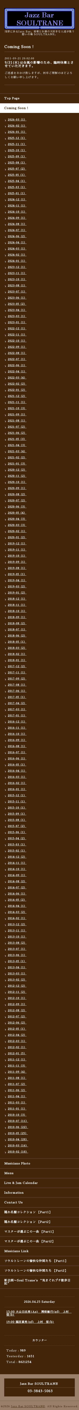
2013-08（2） (17, 943)
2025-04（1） (17, 181)
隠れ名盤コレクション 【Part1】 (28, 1212)
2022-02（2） (17, 384)
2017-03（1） (17, 709)
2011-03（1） (17, 1102)
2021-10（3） (17, 408)
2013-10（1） (17, 936)
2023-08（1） (17, 285)
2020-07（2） (17, 500)
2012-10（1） (17, 998)
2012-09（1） (17, 1004)
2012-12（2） (17, 986)
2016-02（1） (17, 783)
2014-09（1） (17, 875)
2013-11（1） (17, 930)
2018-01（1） (17, 660)
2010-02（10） (18, 1151)
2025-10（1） (17, 150)
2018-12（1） (17, 599)
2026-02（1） (17, 126)
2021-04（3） (17, 445)
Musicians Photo (17, 1163)
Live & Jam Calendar (21, 1182)
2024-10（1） (17, 212)
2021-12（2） (17, 396)
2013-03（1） (17, 973)
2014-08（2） (17, 881)
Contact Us (13, 1202)
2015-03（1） (17, 844)
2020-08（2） (17, 494)
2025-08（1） (17, 162)
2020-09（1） (17, 488)
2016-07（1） (17, 752)
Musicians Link (16, 1251)
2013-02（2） (17, 979)
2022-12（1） (17, 328)
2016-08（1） (17, 746)
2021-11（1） (17, 402)
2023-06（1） (17, 298)
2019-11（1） (17, 549)
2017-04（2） (17, 703)
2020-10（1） (17, 482)
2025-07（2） (17, 169)
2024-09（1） (17, 218)
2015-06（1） (17, 832)
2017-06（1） (17, 691)
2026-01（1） (17, 132)
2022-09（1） (17, 347)
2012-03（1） (17, 1041)
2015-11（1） (17, 801)
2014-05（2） (17, 900)
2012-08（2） (17, 1010)
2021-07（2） (17, 427)
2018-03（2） (17, 648)
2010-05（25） (18, 1133)
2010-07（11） (18, 1121)
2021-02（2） (17, 457)
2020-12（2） (17, 470)
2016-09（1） (17, 740)
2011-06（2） (17, 1090)
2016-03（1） (17, 777)
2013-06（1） (17, 955)
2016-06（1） (17, 758)
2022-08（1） (17, 353)
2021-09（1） (17, 414)
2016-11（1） (17, 728)
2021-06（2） (17, 433)
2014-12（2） (17, 857)
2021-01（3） (17, 463)
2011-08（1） (17, 1078)
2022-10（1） (17, 341)
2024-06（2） (17, 236)
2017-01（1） (17, 715)
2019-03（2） (17, 586)
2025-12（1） (17, 138)
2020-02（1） (17, 531)
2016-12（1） (17, 721)
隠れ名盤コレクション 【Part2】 (28, 1221)
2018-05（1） (17, 642)
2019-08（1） (17, 568)
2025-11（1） (17, 144)
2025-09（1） (17, 156)
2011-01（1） (17, 1108)
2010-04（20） (18, 1139)
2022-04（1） (17, 371)
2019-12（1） (17, 543)
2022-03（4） (17, 377)
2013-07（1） (17, 949)
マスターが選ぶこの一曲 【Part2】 (29, 1241)
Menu (8, 1173)
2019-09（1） (17, 562)
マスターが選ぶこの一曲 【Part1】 (29, 1231)
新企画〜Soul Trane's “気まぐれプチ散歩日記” (37, 1282)
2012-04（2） (17, 1035)
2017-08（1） (17, 685)
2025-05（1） (17, 175)
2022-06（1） (17, 365)
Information (14, 1192)
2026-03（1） (17, 119)
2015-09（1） (17, 814)
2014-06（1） (17, 893)
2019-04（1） (17, 580)
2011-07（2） (17, 1084)
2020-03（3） (17, 525)
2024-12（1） (17, 199)
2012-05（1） (17, 1029)
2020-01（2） (17, 537)
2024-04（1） (17, 242)
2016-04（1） (17, 771)
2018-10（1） (17, 611)
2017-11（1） (17, 672)
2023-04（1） (17, 310)
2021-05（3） (17, 439)
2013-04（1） (17, 967)
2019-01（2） (17, 592)
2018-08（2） (17, 623)
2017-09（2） (17, 678)
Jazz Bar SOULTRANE (28, 1406)
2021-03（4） (17, 451)
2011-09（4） (17, 1072)
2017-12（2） (17, 666)
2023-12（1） (17, 267)
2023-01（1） (17, 322)
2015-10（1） (17, 807)
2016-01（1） (17, 789)
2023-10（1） (17, 279)
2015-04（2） (17, 838)
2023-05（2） (17, 304)
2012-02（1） (17, 1047)
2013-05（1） (17, 961)
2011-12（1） (17, 1059)
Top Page (12, 98)
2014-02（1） (17, 918)
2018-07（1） (17, 629)
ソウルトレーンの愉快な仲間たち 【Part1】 (36, 1260)
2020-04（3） (17, 519)
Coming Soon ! (16, 108)
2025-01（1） (17, 193)
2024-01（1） (17, 261)
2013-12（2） (17, 924)
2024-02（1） (17, 255)
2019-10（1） (17, 556)
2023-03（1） (17, 316)
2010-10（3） (17, 1115)
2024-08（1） (17, 224)
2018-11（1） (17, 605)
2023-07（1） (17, 291)
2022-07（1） (17, 359)
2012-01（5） (17, 1053)
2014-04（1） (17, 906)
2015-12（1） (17, 795)
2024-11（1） (17, 205)
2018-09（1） (17, 617)
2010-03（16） (18, 1145)
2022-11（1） (17, 334)
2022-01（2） (17, 390)
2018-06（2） (17, 635)
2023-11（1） (17, 273)
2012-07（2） (17, 1016)
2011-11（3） (17, 1065)
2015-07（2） (17, 826)
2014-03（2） (17, 912)
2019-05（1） (17, 574)
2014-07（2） (17, 887)
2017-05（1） (17, 697)
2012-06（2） (17, 1022)
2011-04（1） (17, 1096)
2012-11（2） (17, 992)
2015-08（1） (17, 820)
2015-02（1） (17, 850)
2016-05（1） (17, 764)
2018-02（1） (17, 654)
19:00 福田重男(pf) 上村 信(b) (30, 1322)
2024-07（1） (17, 230)
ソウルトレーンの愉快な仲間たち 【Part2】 (36, 1270)
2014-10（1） (17, 869)
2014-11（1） (17, 863)
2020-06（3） (17, 506)
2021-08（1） (17, 420)
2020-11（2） (17, 476)
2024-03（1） (17, 248)
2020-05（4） (17, 513)
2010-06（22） (18, 1127)
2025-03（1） (17, 187)
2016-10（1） (17, 734)
